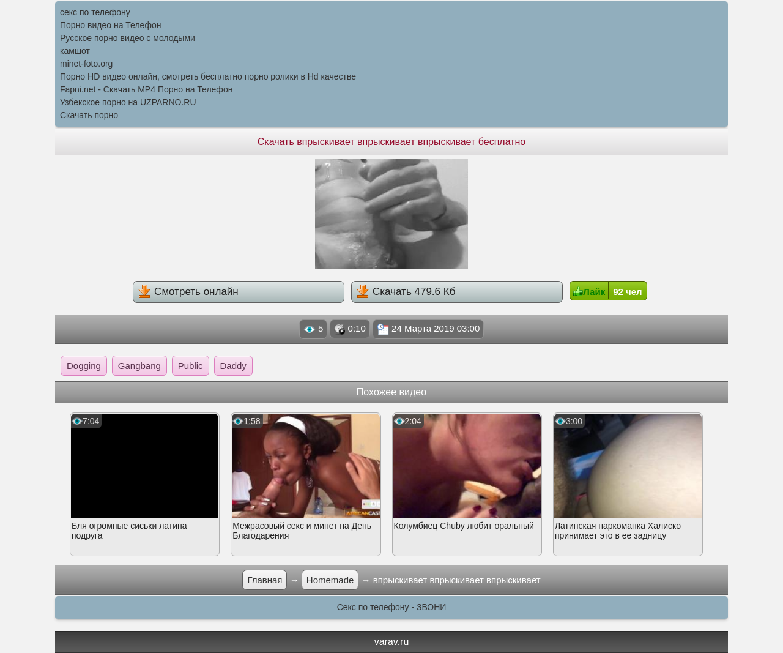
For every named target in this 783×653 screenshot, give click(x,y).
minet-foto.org (86, 64)
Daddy (233, 365)
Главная (264, 580)
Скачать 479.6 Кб (405, 291)
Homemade (330, 580)
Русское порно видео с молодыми (127, 38)
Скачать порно (89, 115)
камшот (75, 51)
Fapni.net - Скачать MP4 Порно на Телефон (146, 89)
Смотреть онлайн (188, 291)
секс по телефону (95, 12)
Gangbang (139, 365)
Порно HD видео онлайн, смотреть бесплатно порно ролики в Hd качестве (208, 76)
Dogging (84, 365)
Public (190, 365)
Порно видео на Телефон (110, 25)
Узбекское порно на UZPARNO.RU (128, 102)
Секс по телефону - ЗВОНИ (392, 607)
